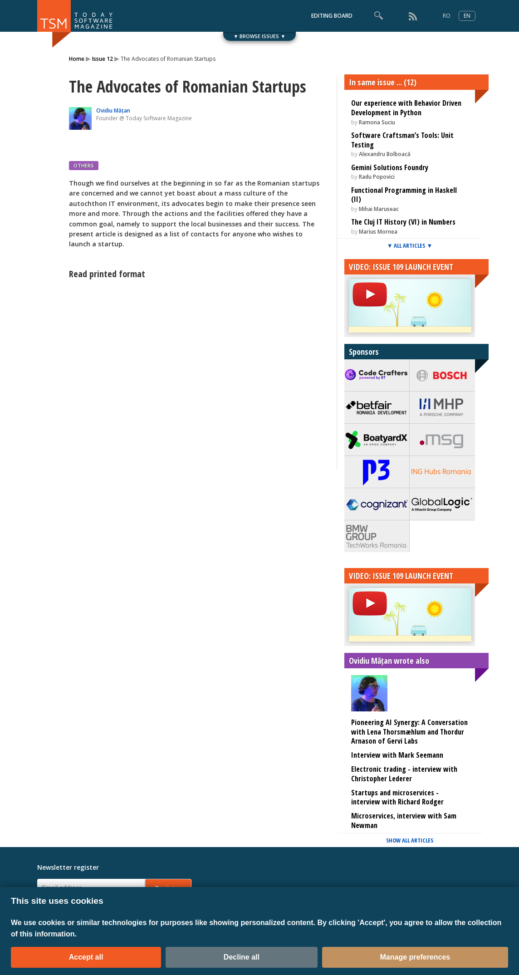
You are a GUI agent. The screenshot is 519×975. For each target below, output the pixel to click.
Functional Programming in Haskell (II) (404, 195)
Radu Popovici (377, 177)
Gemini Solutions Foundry (389, 167)
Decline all (242, 957)
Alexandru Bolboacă (385, 154)
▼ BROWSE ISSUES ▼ (260, 36)
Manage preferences (415, 957)
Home (76, 59)
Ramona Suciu (377, 122)
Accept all (86, 957)
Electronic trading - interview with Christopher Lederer (404, 774)
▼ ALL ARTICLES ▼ (410, 245)
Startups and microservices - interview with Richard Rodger (397, 797)
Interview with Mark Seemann (397, 755)
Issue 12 (102, 59)
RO (446, 16)
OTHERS (83, 165)
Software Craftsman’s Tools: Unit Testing (402, 140)
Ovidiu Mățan (113, 110)
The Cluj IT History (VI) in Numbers (403, 222)
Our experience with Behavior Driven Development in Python (406, 108)
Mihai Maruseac (379, 209)
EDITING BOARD (332, 16)
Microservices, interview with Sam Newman (403, 820)
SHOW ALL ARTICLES (409, 840)
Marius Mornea (378, 231)
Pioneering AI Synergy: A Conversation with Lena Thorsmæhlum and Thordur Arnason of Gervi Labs (409, 731)
